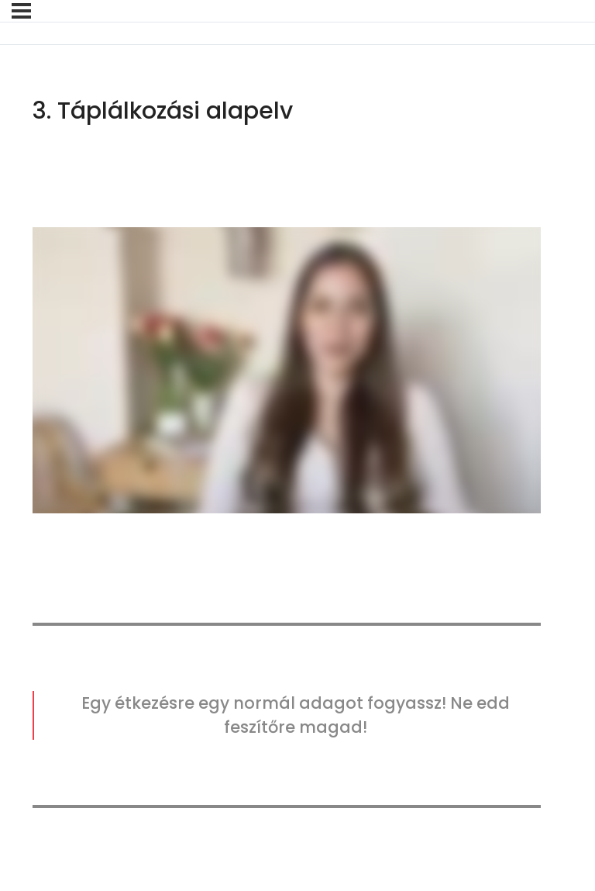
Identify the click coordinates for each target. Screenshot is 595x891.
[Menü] (21, 11)
